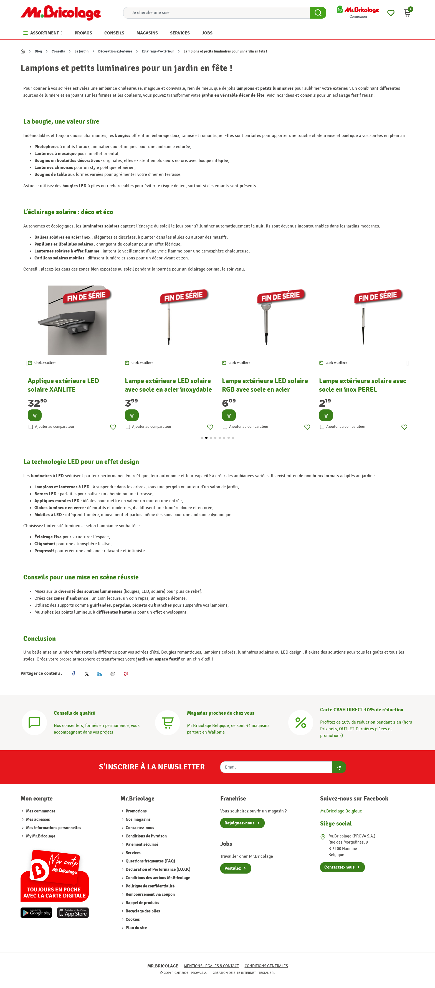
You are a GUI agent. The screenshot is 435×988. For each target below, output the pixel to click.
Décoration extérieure (115, 51)
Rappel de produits (142, 903)
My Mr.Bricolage (40, 836)
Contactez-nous (139, 828)
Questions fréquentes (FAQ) (150, 861)
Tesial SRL (267, 973)
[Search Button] (318, 13)
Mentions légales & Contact (211, 966)
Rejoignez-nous (239, 823)
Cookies (132, 919)
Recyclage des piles (142, 911)
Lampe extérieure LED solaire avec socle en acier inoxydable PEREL (168, 389)
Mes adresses (38, 819)
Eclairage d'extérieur (158, 51)
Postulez (232, 868)
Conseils (58, 51)
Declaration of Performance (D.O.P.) (158, 869)
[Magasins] (167, 722)
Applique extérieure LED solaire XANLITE (63, 385)
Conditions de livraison (146, 836)
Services (133, 853)
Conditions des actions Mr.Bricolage (157, 878)
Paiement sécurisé (141, 844)
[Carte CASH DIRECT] (301, 722)
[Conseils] (34, 722)
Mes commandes (40, 811)
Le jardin (81, 51)
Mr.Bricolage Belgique (341, 811)
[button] (407, 13)
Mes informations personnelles (53, 828)
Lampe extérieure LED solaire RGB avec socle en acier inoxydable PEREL (265, 389)
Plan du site (136, 928)
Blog (38, 51)
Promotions (136, 811)
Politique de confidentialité (149, 886)
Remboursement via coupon (150, 894)
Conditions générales (266, 966)
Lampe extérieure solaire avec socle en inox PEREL (362, 385)
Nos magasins (138, 819)
